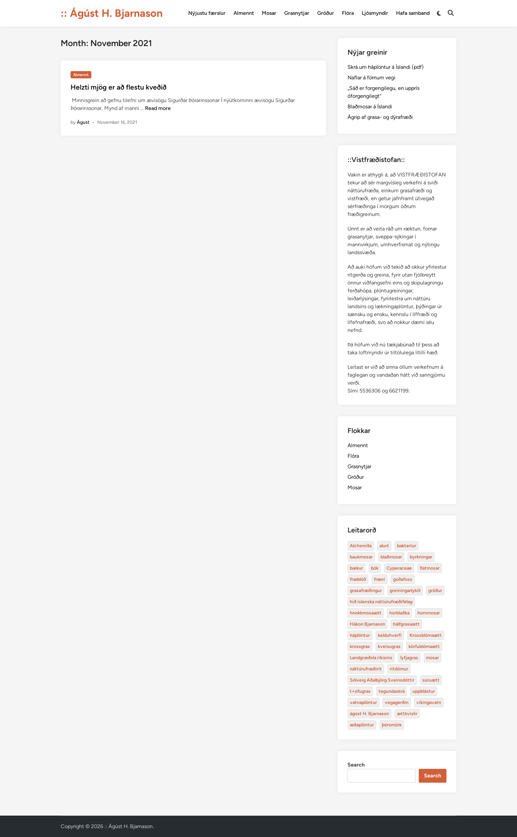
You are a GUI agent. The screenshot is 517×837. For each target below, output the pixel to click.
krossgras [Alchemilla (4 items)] (360, 646)
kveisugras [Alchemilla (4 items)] (389, 646)
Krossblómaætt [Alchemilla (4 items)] (426, 635)
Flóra (348, 13)
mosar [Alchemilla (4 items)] (432, 658)
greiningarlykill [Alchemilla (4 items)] (405, 590)
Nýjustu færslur (207, 13)
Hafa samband (413, 13)
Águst (83, 122)
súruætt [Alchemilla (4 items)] (431, 680)
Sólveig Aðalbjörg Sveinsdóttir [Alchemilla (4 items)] (382, 680)
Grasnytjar (296, 13)
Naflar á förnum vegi (371, 77)
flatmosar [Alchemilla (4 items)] (430, 568)
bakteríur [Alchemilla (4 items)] (406, 546)
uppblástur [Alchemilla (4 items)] (423, 691)
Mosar (269, 13)
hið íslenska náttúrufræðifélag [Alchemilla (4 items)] (381, 602)
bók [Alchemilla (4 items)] (375, 568)
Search (356, 765)
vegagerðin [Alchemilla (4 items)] (397, 702)
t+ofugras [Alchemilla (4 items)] (360, 691)
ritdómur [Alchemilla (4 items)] (399, 669)
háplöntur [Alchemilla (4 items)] (360, 635)
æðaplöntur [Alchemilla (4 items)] (362, 725)
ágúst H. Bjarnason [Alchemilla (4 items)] (369, 713)
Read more (158, 108)
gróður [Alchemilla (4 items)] (435, 590)
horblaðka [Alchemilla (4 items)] (399, 613)
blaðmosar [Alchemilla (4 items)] (391, 557)
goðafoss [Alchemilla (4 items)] (402, 579)
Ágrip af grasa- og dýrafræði (380, 117)
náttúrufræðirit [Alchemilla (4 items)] (366, 669)
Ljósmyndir (375, 13)
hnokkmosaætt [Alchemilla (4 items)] (365, 613)
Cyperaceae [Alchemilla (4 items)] (399, 568)
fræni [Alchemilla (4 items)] (379, 579)
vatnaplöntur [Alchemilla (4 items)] (363, 702)
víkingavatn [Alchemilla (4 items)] (428, 702)
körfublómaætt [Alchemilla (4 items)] (424, 646)
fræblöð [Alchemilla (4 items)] (358, 579)
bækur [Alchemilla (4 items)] (356, 568)
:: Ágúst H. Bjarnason (112, 13)
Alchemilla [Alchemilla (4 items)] (361, 546)
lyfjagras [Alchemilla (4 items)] (409, 658)
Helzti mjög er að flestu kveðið (119, 87)
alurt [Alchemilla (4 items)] (384, 546)
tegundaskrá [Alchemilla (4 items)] (392, 691)
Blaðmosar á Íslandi (370, 106)
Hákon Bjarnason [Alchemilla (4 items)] (367, 624)
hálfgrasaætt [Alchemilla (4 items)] (406, 624)
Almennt (243, 13)
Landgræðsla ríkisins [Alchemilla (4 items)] (371, 658)
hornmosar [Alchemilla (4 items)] (428, 613)
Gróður (325, 13)
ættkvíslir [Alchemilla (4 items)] (407, 713)
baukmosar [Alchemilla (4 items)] (361, 557)
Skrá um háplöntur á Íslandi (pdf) (386, 67)
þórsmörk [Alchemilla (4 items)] (392, 725)
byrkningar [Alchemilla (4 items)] (421, 557)
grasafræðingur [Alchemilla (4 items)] (366, 590)
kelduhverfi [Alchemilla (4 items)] (390, 635)
